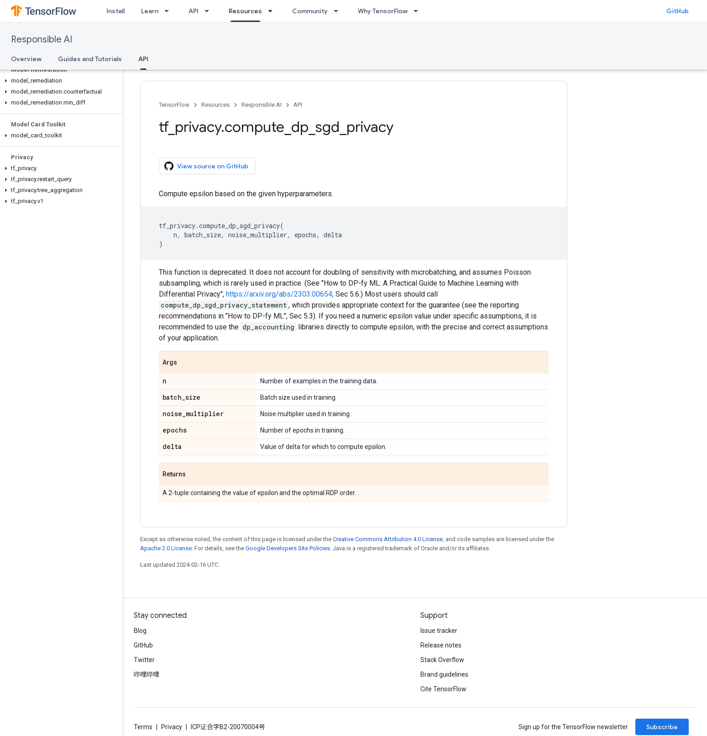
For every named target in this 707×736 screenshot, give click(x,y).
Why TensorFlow (383, 11)
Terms (143, 727)
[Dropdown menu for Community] (339, 11)
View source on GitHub (206, 166)
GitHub (677, 11)
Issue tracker (438, 630)
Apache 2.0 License (166, 548)
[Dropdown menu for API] (209, 11)
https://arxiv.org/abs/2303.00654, (280, 294)
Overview (26, 59)
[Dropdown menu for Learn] (169, 11)
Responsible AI (41, 39)
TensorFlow (174, 104)
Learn (149, 11)
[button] (59, 80)
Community (310, 11)
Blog (140, 630)
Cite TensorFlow (443, 689)
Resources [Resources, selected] (245, 11)
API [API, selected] (143, 59)
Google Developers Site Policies (288, 548)
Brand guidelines (444, 674)
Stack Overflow (442, 659)
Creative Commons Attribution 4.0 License (388, 539)
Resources (215, 104)
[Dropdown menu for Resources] (273, 11)
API (194, 11)
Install (115, 11)
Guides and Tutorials (90, 59)
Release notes (440, 645)
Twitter (144, 659)
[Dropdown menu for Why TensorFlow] (418, 11)
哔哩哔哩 (146, 674)
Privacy (171, 727)
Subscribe (662, 727)
